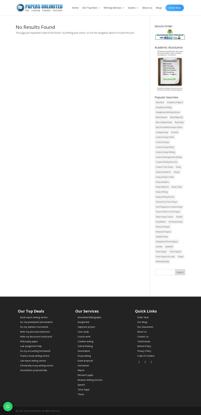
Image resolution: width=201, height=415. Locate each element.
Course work (84, 336)
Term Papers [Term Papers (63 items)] (175, 251)
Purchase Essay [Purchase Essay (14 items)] (175, 221)
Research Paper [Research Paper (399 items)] (163, 226)
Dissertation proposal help (33, 370)
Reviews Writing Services (90, 379)
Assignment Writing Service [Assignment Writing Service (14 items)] (168, 112)
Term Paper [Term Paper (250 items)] (161, 251)
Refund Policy (144, 346)
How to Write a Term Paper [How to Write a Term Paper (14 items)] (168, 211)
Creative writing (85, 341)
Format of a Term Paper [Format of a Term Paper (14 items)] (166, 202)
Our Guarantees (145, 326)
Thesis (81, 394)
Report (81, 370)
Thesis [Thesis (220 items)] (180, 256)
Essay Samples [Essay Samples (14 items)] (162, 182)
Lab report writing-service (33, 360)
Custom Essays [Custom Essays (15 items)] (162, 142)
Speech (81, 384)
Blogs (159, 8)
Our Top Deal (89, 8)
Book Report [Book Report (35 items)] (161, 117)
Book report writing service (34, 317)
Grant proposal (85, 360)
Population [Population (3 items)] (161, 221)
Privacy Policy (144, 350)
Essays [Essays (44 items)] (177, 172)
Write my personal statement (35, 331)
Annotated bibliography (89, 317)
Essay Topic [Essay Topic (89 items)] (177, 187)
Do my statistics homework (34, 326)
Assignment (84, 322)
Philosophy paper (29, 341)
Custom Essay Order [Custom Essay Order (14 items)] (165, 137)
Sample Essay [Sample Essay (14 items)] (162, 236)
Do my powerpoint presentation (36, 322)
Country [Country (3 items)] (174, 132)
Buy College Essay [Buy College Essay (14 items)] (164, 122)
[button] (8, 406)
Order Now (175, 7)
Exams (131, 8)
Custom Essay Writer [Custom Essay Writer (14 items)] (165, 147)
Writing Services (112, 8)
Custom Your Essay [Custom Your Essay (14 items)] (164, 167)
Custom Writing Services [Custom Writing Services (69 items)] (166, 162)
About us (147, 8)
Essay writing (84, 355)
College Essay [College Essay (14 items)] (162, 132)
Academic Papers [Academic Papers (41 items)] (175, 102)
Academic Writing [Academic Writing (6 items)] (163, 107)
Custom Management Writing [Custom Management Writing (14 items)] (169, 157)
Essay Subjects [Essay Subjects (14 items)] (162, 187)
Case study (83, 331)
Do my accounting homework (35, 350)
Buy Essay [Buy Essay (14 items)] (179, 122)
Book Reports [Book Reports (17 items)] (176, 117)
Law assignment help (31, 346)
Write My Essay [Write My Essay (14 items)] (162, 261)
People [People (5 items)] (179, 216)
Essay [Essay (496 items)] (178, 167)
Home (75, 8)
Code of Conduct (146, 355)
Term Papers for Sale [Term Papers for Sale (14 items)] (165, 256)
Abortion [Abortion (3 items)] (160, 102)
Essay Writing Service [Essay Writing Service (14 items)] (165, 197)
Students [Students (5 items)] (169, 246)
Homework (83, 365)
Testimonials (143, 341)
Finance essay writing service (34, 355)
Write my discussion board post (36, 336)
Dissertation (84, 350)
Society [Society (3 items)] (159, 246)
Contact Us (143, 336)
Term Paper (84, 389)
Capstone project (86, 326)
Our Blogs (142, 322)
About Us (142, 331)
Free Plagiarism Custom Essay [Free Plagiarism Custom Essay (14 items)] (169, 207)
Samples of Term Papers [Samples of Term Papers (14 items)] (167, 241)
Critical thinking (85, 346)
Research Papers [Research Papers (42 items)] (163, 231)
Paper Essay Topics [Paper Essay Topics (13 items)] (164, 216)
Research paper (85, 375)
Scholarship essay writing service (36, 365)
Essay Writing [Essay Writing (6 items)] (162, 192)
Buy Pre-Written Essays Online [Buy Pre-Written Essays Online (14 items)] (169, 127)
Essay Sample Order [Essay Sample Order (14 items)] (165, 177)
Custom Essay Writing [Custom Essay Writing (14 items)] (165, 152)
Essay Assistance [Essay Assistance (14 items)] (163, 172)
